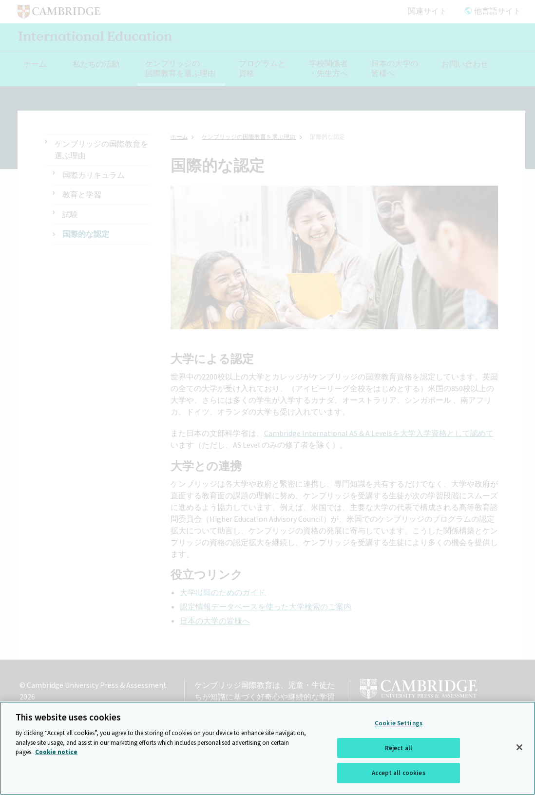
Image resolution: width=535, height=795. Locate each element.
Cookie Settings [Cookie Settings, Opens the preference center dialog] (398, 723)
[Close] (519, 747)
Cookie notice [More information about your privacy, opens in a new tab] (56, 752)
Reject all (398, 748)
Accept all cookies (398, 773)
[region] (267, 748)
